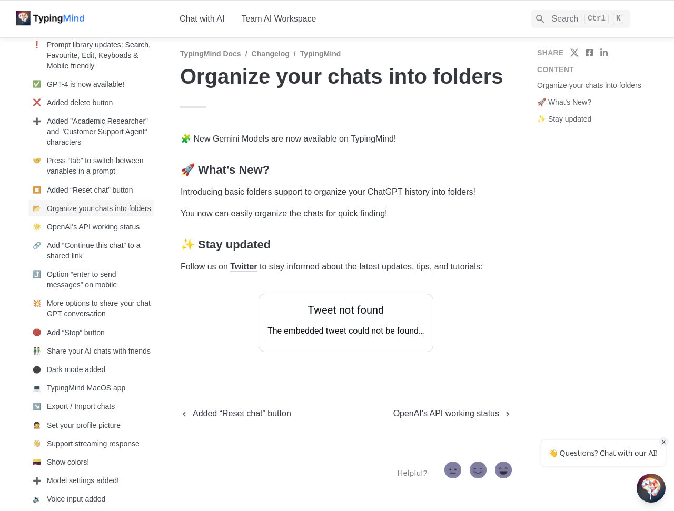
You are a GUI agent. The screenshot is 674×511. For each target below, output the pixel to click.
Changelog (271, 53)
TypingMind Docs (210, 53)
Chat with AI (202, 18)
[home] (89, 19)
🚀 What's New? (564, 102)
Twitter (243, 266)
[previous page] (235, 413)
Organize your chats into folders (589, 85)
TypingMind (320, 53)
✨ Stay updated (564, 119)
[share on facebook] (589, 52)
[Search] (580, 19)
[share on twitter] (574, 52)
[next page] (452, 413)
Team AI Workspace (278, 18)
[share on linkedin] (604, 52)
